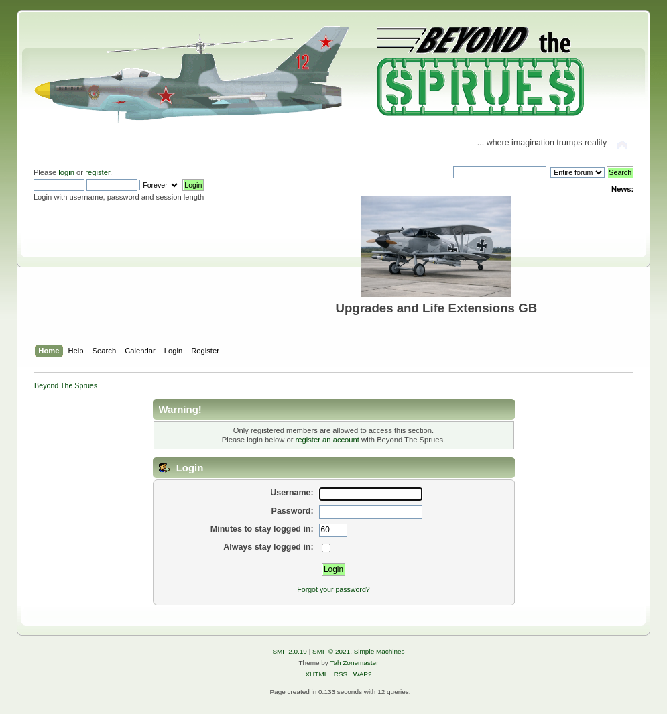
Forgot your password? (333, 589)
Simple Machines (379, 651)
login (66, 172)
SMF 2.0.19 (289, 651)
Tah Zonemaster (354, 662)
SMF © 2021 (331, 651)
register (97, 172)
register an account (327, 440)
